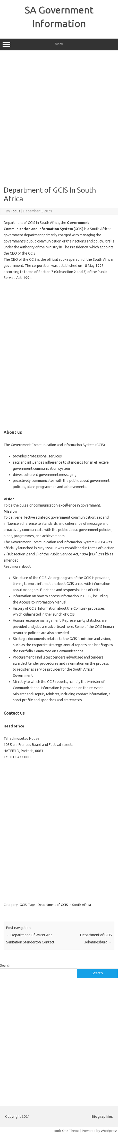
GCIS (23, 904)
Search (5, 965)
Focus (15, 211)
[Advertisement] (59, 118)
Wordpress (109, 1130)
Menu (59, 44)
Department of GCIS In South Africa (64, 904)
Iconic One (60, 1130)
